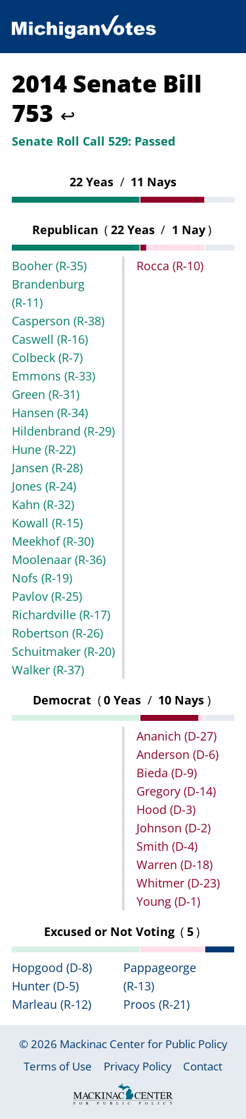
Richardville (61, 614)
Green (45, 394)
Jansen (47, 468)
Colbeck (47, 357)
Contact (202, 1066)
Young (168, 901)
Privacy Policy (138, 1066)
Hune (43, 449)
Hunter (45, 986)
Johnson (173, 828)
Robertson (57, 633)
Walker (48, 670)
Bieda (166, 773)
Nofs (42, 578)
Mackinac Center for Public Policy (144, 1043)
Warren (174, 864)
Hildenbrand (63, 431)
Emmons (53, 376)
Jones (44, 486)
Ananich (176, 736)
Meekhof (53, 541)
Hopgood (52, 967)
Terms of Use (58, 1066)
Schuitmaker (63, 651)
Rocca (169, 266)
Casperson (58, 321)
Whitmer (178, 883)
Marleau (51, 1004)
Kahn (43, 504)
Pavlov (47, 596)
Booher (49, 266)
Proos (156, 1004)
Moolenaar (59, 559)
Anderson (177, 754)
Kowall (47, 523)
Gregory (176, 791)
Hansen (50, 412)
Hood (165, 809)
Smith (166, 846)
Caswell (50, 339)
